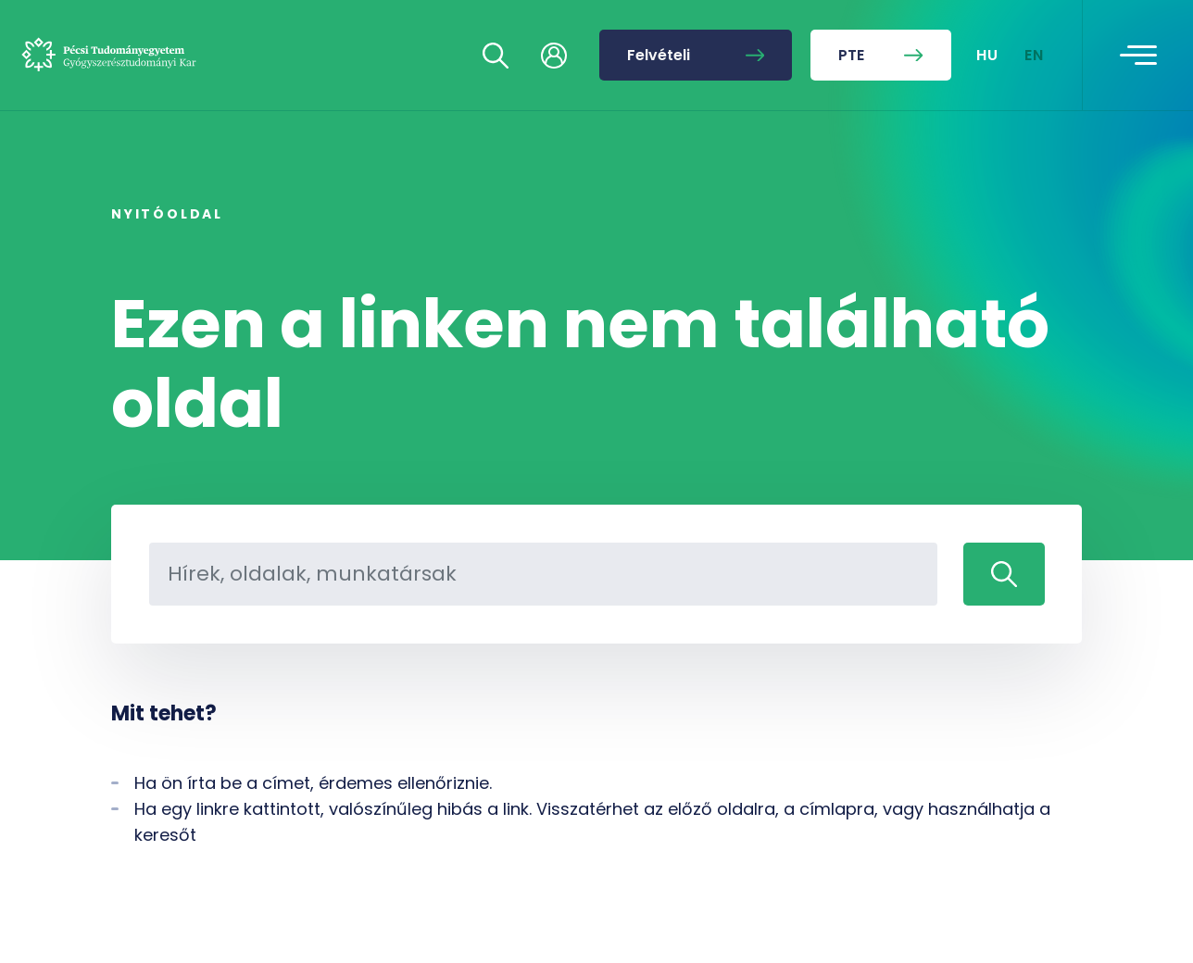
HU (987, 55)
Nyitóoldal (167, 214)
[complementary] (993, 824)
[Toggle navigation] (1138, 55)
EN (1034, 55)
